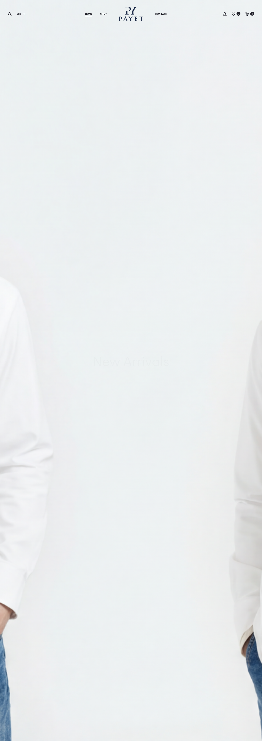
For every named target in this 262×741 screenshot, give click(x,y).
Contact (161, 13)
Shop (103, 13)
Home (88, 13)
